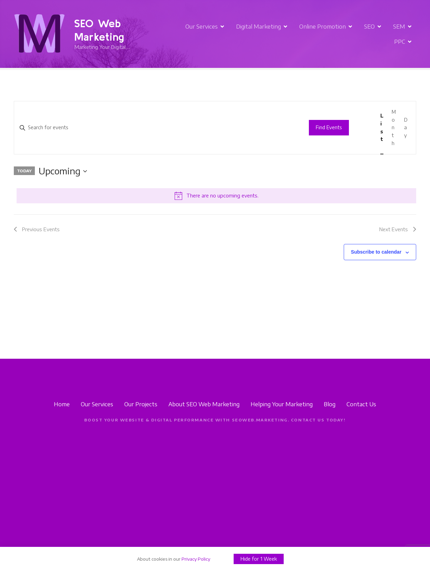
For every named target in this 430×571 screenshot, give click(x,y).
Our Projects (140, 404)
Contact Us (361, 404)
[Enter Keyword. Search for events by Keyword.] (158, 128)
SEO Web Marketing (99, 30)
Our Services (182, 34)
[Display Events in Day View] (406, 127)
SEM (380, 34)
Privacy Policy (196, 559)
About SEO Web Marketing (204, 404)
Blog (329, 404)
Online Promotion (303, 34)
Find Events (329, 127)
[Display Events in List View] (381, 127)
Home (62, 404)
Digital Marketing (239, 34)
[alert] (216, 195)
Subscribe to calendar (376, 252)
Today (24, 170)
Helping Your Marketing (282, 404)
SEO (350, 34)
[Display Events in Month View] (394, 127)
